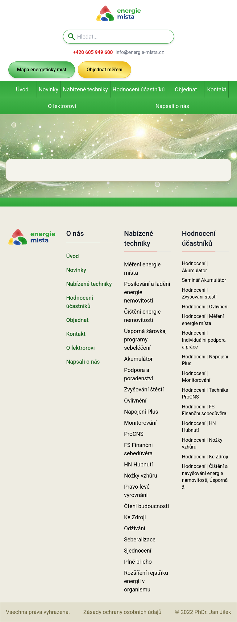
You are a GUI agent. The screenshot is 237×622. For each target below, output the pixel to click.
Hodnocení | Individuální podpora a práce (204, 340)
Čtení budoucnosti (146, 506)
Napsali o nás (172, 106)
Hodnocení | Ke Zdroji (205, 457)
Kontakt (216, 89)
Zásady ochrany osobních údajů (122, 612)
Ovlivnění (135, 400)
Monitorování (140, 423)
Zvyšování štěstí (144, 389)
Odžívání (134, 528)
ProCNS (133, 434)
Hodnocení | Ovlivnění (205, 307)
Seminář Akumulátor (204, 280)
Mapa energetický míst (41, 70)
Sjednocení (137, 550)
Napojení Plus (141, 411)
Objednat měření (104, 70)
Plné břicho (138, 561)
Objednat (186, 89)
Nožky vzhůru (140, 475)
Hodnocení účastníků (139, 89)
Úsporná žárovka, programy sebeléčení (145, 339)
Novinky (48, 89)
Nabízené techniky (85, 89)
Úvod (22, 89)
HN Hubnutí (138, 464)
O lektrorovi (62, 106)
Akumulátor (138, 359)
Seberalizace (140, 539)
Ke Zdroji (135, 517)
